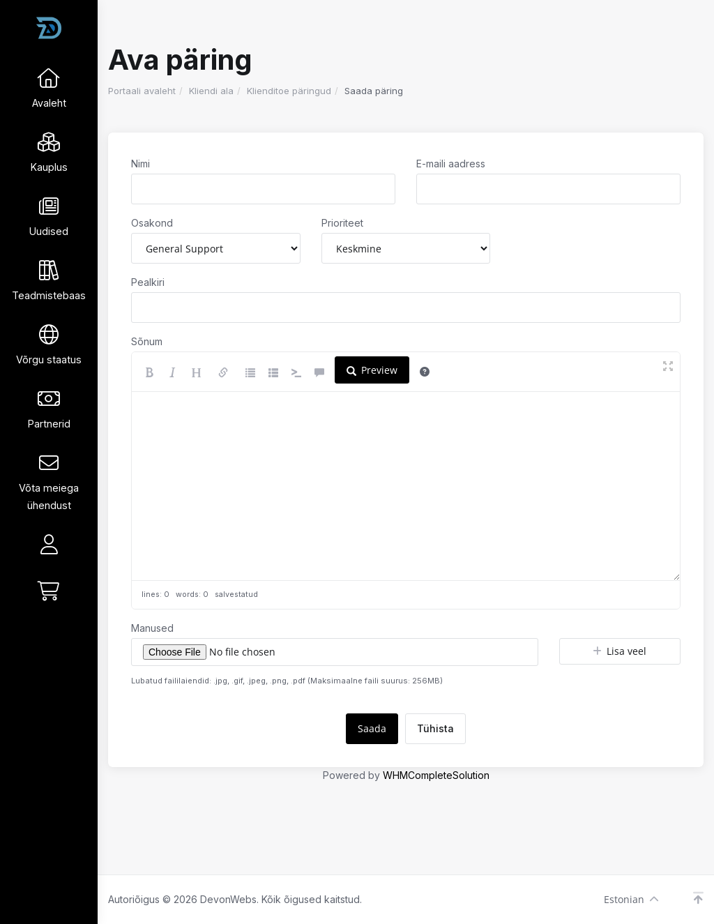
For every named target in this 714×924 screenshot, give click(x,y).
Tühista (435, 728)
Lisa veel (619, 651)
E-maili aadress (450, 163)
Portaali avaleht (142, 90)
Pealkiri (148, 282)
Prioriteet (342, 223)
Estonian (631, 899)
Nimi (140, 163)
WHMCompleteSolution (436, 775)
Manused (152, 628)
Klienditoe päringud (289, 90)
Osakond (152, 223)
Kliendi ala (211, 90)
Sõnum (146, 341)
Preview (372, 370)
